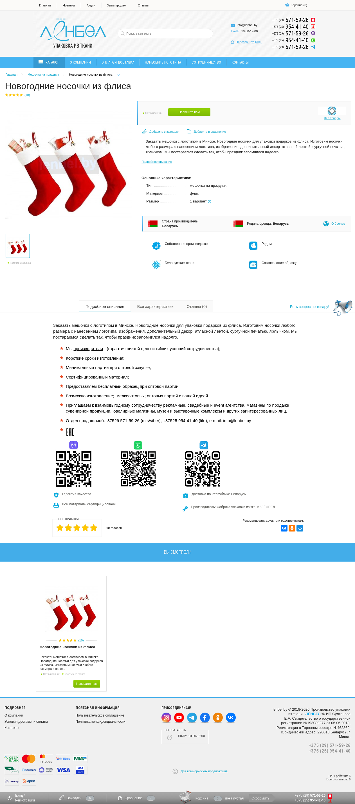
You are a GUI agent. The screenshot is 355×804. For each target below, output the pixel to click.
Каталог (49, 62)
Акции (91, 5)
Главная (45, 5)
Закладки (74, 798)
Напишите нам (189, 112)
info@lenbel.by (247, 25)
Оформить (260, 798)
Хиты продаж (116, 5)
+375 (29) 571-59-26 (329, 745)
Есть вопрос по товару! (309, 307)
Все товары (332, 118)
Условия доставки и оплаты (26, 722)
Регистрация (25, 800)
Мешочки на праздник (43, 74)
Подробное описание (156, 161)
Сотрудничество (206, 62)
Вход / (20, 796)
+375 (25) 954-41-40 (329, 751)
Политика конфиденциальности (100, 722)
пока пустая (234, 798)
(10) (81, 640)
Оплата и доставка (118, 62)
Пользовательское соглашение (100, 715)
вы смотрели (177, 552)
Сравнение (133, 798)
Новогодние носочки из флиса (67, 647)
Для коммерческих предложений (204, 771)
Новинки (69, 5)
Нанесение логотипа (163, 62)
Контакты (240, 62)
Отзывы (143, 5)
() (296, 5)
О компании (80, 62)
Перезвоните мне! (249, 42)
